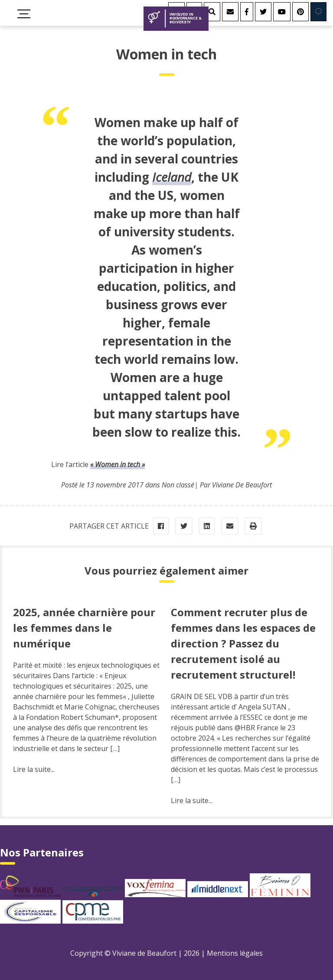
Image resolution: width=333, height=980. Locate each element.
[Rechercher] (212, 11)
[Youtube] (282, 11)
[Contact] (230, 11)
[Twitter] (263, 11)
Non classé (178, 485)
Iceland (171, 177)
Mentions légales (235, 953)
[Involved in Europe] (318, 11)
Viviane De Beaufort (242, 485)
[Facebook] (246, 11)
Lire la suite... (34, 769)
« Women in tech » (117, 464)
